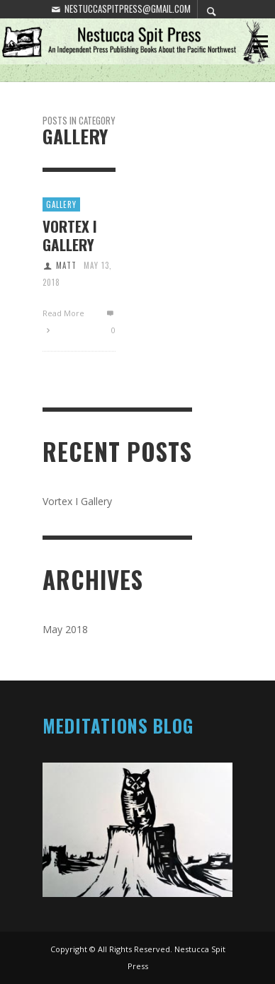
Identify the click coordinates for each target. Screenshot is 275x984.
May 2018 (65, 629)
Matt (66, 265)
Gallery (61, 204)
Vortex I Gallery (70, 235)
